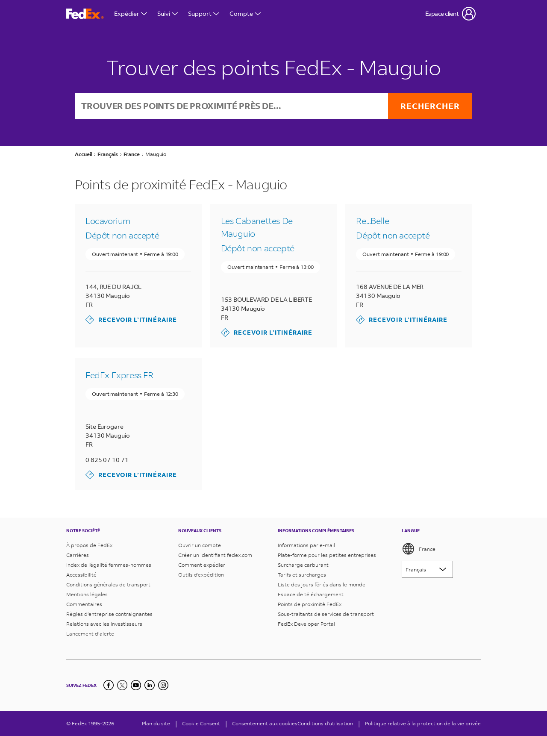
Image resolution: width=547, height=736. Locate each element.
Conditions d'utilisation (325, 723)
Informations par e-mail (306, 545)
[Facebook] (108, 685)
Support (203, 13)
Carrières (77, 555)
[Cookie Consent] (201, 723)
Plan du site (156, 723)
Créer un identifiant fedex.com (215, 555)
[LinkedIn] (149, 685)
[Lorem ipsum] (427, 569)
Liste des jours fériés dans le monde (321, 584)
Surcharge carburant (303, 565)
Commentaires (84, 604)
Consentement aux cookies (264, 723)
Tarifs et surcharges (302, 574)
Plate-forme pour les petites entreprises (327, 555)
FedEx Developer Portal (306, 624)
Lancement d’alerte (90, 633)
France (418, 549)
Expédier (130, 13)
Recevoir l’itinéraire (131, 320)
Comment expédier (201, 565)
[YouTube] (136, 685)
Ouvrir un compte (199, 545)
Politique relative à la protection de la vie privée (423, 723)
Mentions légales (87, 594)
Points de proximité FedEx (309, 604)
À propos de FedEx (89, 545)
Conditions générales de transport (108, 584)
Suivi (167, 13)
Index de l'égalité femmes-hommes (108, 565)
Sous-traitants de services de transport (326, 614)
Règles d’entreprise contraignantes (109, 614)
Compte (245, 13)
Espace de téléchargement (311, 594)
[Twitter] (122, 685)
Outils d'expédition (201, 574)
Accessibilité (81, 574)
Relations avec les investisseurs (104, 624)
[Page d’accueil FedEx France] (85, 14)
